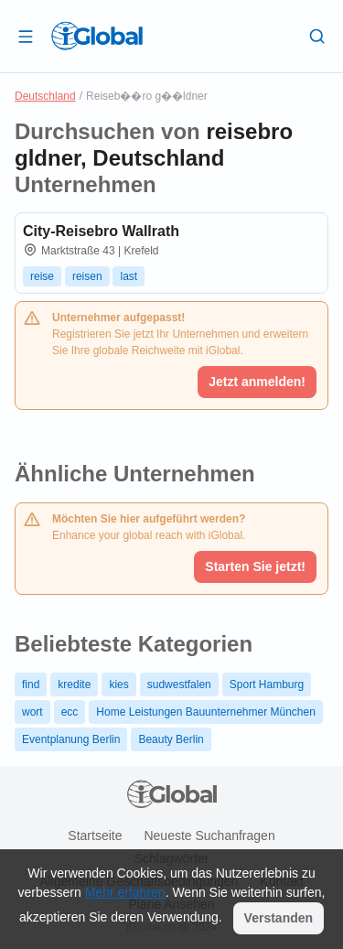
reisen (87, 276)
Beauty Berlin (170, 739)
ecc (70, 712)
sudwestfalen (179, 684)
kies (118, 684)
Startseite (95, 835)
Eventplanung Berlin (71, 739)
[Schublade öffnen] (25, 35)
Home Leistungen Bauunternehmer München (205, 712)
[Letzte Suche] (317, 35)
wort (32, 712)
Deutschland (45, 96)
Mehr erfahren (125, 892)
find (30, 684)
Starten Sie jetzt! (255, 566)
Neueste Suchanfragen (209, 835)
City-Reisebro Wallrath (101, 231)
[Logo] (97, 35)
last (128, 276)
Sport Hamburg (267, 684)
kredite (74, 684)
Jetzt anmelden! (257, 381)
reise (42, 276)
